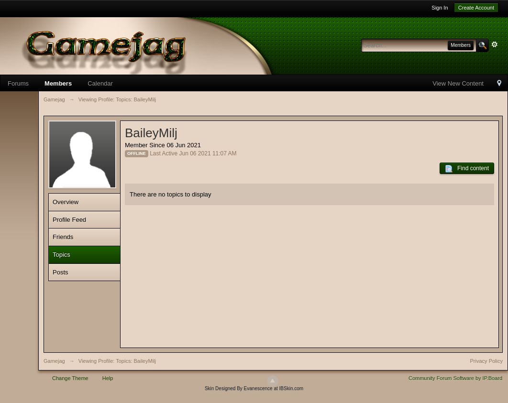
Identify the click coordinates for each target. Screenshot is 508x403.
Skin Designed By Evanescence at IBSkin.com (254, 388)
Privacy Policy (486, 361)
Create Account (476, 8)
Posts (60, 272)
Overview (65, 202)
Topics (61, 254)
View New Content (458, 83)
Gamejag (54, 361)
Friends (63, 236)
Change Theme (70, 378)
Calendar (100, 83)
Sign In (439, 8)
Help (107, 378)
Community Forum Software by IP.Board (455, 378)
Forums (18, 83)
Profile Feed (69, 219)
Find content (467, 169)
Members (58, 83)
